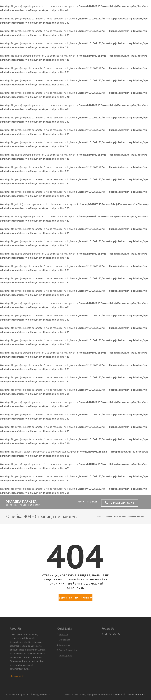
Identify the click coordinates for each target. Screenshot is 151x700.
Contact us (64, 644)
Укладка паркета (21, 501)
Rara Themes (114, 694)
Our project (64, 639)
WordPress (139, 694)
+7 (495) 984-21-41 (119, 503)
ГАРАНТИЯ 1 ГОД (87, 501)
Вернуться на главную (75, 597)
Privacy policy (65, 655)
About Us (63, 634)
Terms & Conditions (68, 650)
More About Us (17, 676)
